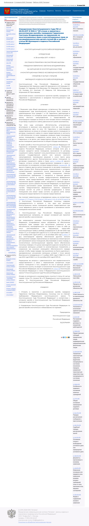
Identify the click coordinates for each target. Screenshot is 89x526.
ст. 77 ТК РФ (76, 398)
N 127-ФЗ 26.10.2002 (78, 210)
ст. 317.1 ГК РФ (76, 282)
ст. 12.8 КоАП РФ (77, 351)
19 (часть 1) (40, 199)
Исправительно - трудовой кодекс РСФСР (11, 278)
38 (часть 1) (49, 199)
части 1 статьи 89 (56, 161)
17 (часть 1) (31, 199)
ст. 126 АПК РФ (77, 456)
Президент (66, 11)
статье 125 (56, 269)
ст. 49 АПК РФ (76, 468)
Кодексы (50, 11)
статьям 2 (22, 199)
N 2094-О (65, 234)
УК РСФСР (9, 292)
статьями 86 (63, 165)
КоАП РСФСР (10, 282)
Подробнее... (12, 252)
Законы (58, 11)
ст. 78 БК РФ (76, 331)
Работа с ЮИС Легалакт (41, 2)
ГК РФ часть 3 (10, 46)
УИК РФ (8, 88)
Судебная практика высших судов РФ (31, 17)
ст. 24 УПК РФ (76, 437)
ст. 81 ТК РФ (76, 317)
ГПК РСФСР (9, 262)
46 (59, 199)
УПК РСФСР (9, 295)
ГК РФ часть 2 (10, 44)
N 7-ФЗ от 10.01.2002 (78, 120)
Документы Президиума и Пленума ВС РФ (11, 124)
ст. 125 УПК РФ (77, 425)
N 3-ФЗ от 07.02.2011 (78, 131)
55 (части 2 (65, 199)
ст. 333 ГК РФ (76, 274)
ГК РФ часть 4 (10, 48)
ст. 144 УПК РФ (77, 413)
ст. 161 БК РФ (76, 384)
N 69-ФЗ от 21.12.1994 (78, 35)
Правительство (79, 11)
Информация (8, 2)
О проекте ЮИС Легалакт (23, 2)
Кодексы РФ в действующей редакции (10, 24)
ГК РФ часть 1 (10, 41)
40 (54, 199)
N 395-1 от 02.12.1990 (78, 263)
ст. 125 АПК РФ (77, 494)
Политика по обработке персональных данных (34, 522)
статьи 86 (56, 147)
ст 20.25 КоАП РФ (77, 304)
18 (36, 199)
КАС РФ (8, 63)
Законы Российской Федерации (9, 99)
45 (56, 199)
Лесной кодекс (10, 79)
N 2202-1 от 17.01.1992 (78, 202)
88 (69, 165)
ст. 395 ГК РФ (76, 292)
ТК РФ (8, 85)
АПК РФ (8, 27)
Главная (42, 11)
